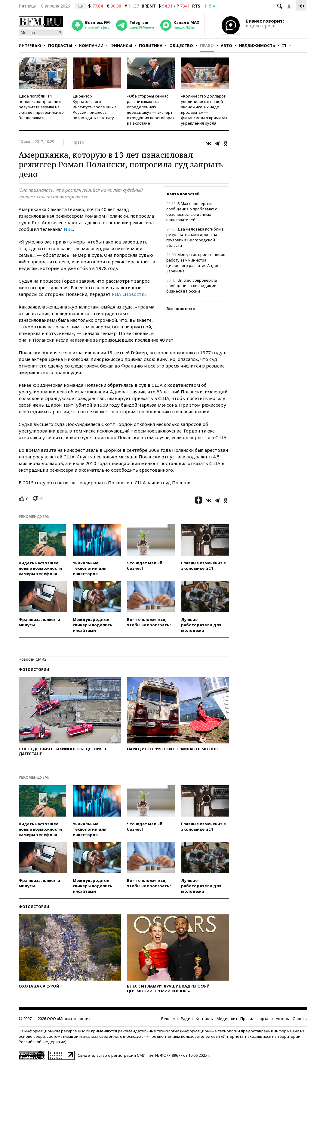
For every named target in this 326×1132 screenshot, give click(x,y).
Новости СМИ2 (32, 659)
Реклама (169, 1018)
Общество (181, 45)
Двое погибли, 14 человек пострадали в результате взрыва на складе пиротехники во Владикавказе (41, 106)
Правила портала (256, 1018)
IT (284, 45)
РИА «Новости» (129, 294)
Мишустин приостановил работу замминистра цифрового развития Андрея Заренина (195, 263)
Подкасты (60, 45)
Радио (187, 1018)
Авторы (283, 1018)
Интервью (30, 45)
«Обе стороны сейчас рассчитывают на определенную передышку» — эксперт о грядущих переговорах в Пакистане (150, 109)
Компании (91, 45)
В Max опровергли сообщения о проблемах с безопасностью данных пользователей (191, 211)
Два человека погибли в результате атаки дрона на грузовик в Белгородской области (195, 237)
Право (207, 45)
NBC (68, 229)
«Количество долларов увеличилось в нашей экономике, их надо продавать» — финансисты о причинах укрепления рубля (204, 109)
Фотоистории (34, 669)
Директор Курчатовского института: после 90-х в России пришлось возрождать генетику (95, 106)
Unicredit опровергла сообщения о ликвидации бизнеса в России (191, 286)
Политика (150, 45)
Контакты (205, 1018)
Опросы (300, 1018)
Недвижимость (257, 45)
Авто (226, 45)
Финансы (121, 45)
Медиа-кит (227, 1018)
